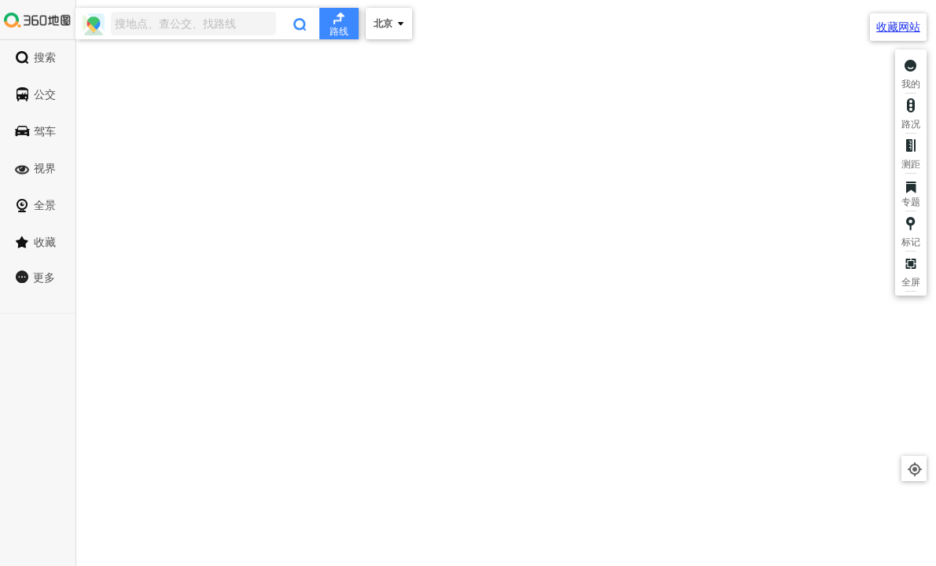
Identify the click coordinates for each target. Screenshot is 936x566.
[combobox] (217, 23)
